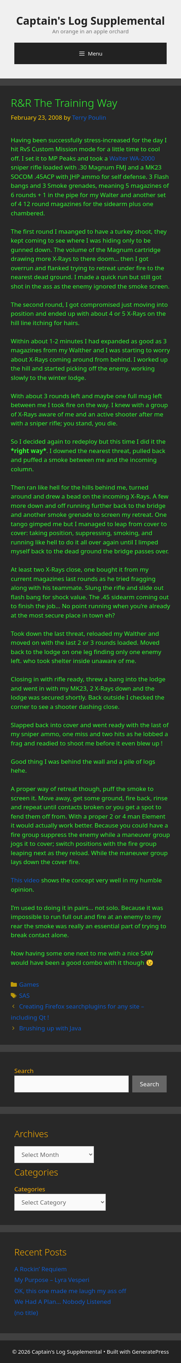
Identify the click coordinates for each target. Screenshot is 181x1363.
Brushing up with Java (50, 1028)
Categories (29, 1189)
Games (29, 984)
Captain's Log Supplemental (90, 20)
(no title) (26, 1313)
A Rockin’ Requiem (40, 1269)
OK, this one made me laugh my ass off (70, 1291)
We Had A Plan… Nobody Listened (62, 1301)
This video (25, 880)
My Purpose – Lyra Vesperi (51, 1280)
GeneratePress (150, 1351)
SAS (24, 995)
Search (24, 1071)
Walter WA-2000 (132, 158)
